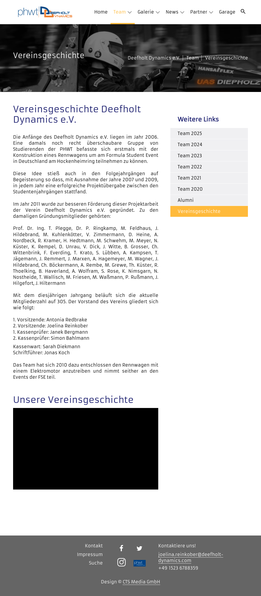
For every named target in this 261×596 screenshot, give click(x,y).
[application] (85, 449)
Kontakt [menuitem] (94, 546)
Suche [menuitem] (96, 563)
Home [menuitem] (101, 12)
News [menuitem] (173, 12)
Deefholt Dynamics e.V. (154, 58)
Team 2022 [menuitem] (190, 167)
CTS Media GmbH (141, 582)
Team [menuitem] (120, 12)
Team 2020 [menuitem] (190, 189)
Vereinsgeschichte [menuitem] (199, 211)
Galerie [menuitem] (146, 12)
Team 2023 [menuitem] (190, 155)
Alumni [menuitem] (186, 200)
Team (193, 58)
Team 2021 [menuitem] (189, 178)
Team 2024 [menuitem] (190, 144)
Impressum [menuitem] (90, 554)
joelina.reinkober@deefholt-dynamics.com (190, 557)
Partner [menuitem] (199, 12)
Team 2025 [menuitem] (190, 133)
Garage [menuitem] (227, 12)
